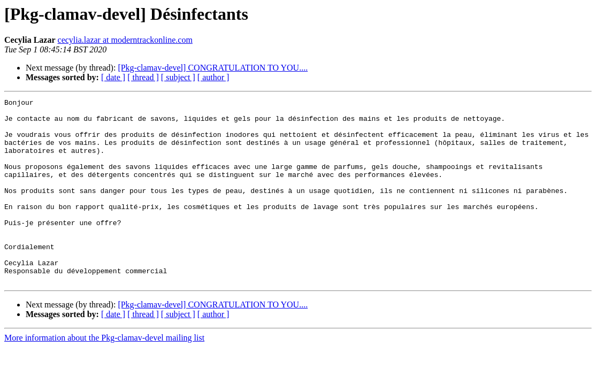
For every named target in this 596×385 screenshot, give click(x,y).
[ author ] (213, 77)
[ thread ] (143, 77)
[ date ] (113, 77)
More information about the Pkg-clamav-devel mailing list (104, 374)
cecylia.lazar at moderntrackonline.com (125, 39)
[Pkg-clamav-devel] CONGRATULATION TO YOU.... (213, 67)
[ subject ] (178, 77)
